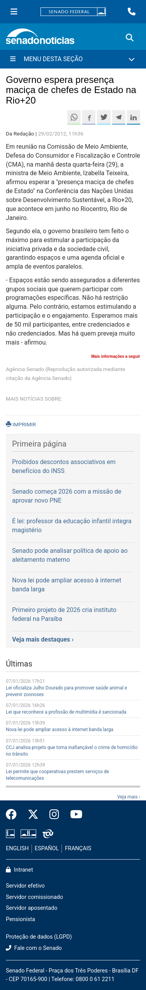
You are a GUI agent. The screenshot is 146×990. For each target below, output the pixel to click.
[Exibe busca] (129, 37)
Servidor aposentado (31, 908)
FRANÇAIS (78, 848)
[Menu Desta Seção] (73, 59)
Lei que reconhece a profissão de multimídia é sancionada (66, 712)
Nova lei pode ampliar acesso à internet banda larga (59, 729)
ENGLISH (17, 848)
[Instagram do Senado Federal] (54, 815)
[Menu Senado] (14, 11)
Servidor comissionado (34, 897)
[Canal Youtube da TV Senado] (74, 815)
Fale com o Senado (34, 948)
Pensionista (20, 919)
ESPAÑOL (47, 848)
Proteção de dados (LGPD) (39, 937)
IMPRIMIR (21, 424)
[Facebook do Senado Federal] (14, 815)
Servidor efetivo (25, 886)
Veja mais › (128, 797)
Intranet (19, 870)
